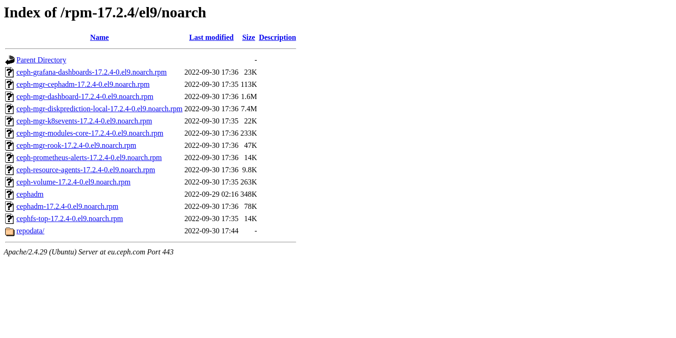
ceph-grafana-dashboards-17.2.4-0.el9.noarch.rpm (91, 72)
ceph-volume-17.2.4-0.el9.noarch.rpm (73, 182)
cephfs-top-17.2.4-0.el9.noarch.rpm (69, 219)
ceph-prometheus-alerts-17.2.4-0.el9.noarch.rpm (89, 157)
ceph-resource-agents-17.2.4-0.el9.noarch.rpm (85, 170)
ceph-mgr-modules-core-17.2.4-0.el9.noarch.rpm (89, 133)
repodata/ (30, 231)
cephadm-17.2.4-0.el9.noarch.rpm (67, 206)
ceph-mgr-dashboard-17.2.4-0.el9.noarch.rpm (85, 96)
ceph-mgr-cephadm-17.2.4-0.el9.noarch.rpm (83, 84)
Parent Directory (41, 60)
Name (99, 37)
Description (277, 37)
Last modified (211, 37)
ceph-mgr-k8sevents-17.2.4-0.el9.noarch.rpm (84, 121)
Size (248, 37)
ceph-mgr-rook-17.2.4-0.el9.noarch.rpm (76, 145)
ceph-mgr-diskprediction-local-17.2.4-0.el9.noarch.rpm (99, 109)
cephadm (30, 194)
